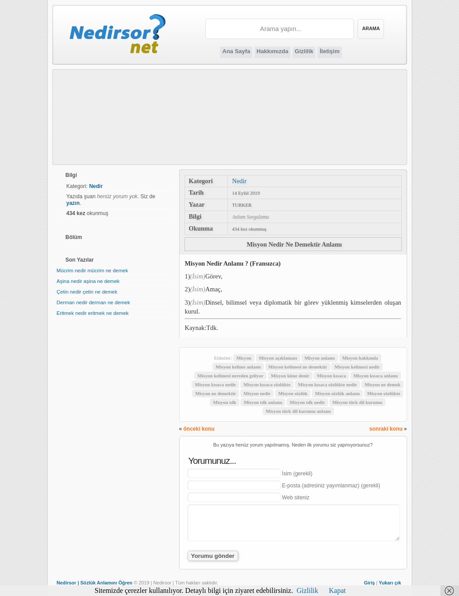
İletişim (330, 51)
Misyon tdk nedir (307, 402)
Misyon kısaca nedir (215, 384)
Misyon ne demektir (215, 393)
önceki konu (199, 429)
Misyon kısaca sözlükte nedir (327, 384)
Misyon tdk (224, 402)
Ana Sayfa (236, 51)
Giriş (369, 582)
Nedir (239, 180)
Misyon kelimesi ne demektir (297, 366)
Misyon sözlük (292, 393)
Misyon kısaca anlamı (375, 375)
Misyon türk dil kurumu (358, 402)
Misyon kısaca (331, 375)
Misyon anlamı (319, 358)
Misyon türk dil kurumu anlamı (298, 411)
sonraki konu (386, 429)
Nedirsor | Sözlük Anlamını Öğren (95, 582)
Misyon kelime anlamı (238, 366)
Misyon (243, 358)
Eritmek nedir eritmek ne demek (93, 313)
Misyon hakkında (360, 358)
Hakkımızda (273, 51)
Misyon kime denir (290, 375)
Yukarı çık (390, 582)
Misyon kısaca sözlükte (266, 384)
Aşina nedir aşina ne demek (88, 281)
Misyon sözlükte (383, 393)
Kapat (337, 590)
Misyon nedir (257, 393)
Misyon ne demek (382, 384)
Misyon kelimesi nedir (357, 366)
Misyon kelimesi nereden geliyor (230, 375)
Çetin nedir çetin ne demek (87, 291)
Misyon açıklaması (278, 358)
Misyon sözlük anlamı (337, 393)
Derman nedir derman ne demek (93, 302)
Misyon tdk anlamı (262, 402)
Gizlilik (304, 51)
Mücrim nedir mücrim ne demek (92, 270)
